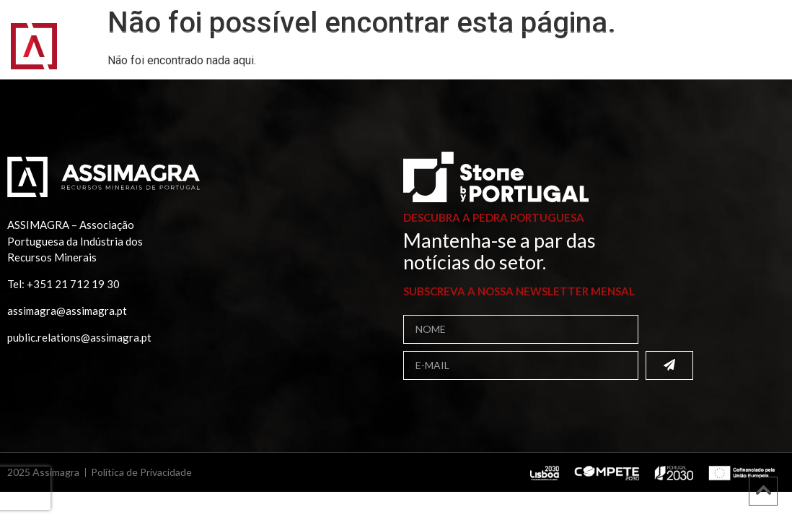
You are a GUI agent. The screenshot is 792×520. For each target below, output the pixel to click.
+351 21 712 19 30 (73, 283)
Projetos (617, 40)
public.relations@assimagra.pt (79, 337)
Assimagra (169, 41)
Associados (261, 41)
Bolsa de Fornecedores (393, 40)
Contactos (233, 53)
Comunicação (134, 54)
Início (98, 40)
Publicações (529, 41)
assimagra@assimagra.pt (67, 310)
